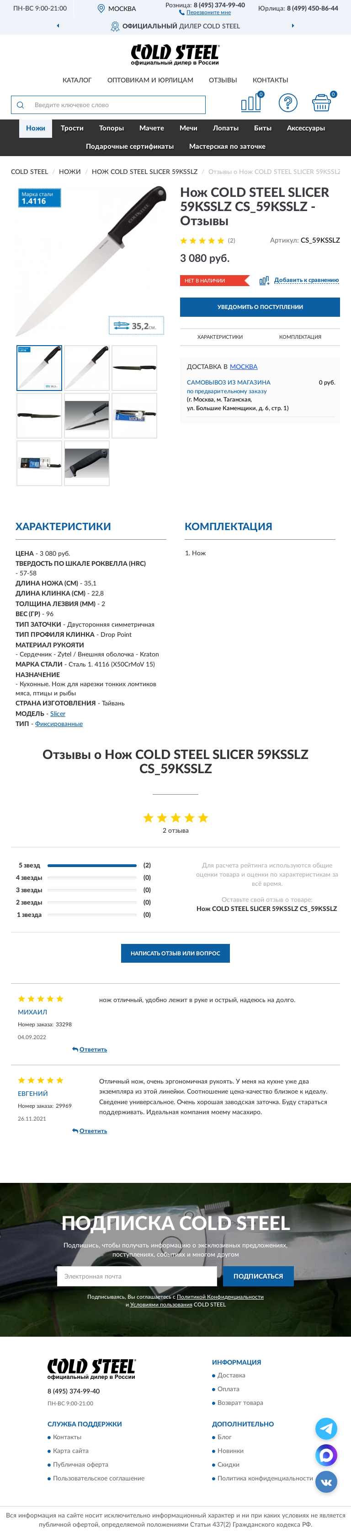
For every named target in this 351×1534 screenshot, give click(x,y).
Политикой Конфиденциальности (220, 1297)
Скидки (228, 1465)
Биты (262, 128)
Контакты (270, 80)
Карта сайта (71, 1451)
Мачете (151, 128)
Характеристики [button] (220, 337)
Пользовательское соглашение (98, 1479)
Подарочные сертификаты (130, 146)
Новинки (231, 1451)
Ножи (35, 128)
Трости (72, 128)
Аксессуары (306, 128)
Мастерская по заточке (227, 146)
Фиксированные (59, 724)
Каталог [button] (77, 80)
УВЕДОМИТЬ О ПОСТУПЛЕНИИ (260, 307)
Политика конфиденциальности (265, 1479)
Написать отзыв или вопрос (175, 953)
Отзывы (223, 80)
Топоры (111, 128)
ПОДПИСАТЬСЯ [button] (258, 1277)
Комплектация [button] (300, 337)
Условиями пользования (161, 1304)
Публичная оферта (80, 1465)
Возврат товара (240, 1403)
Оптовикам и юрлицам (150, 80)
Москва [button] (244, 367)
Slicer (57, 714)
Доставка (231, 1375)
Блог (225, 1438)
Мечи (188, 128)
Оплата (228, 1389)
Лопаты (226, 128)
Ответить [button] (89, 1049)
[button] (205, 12)
